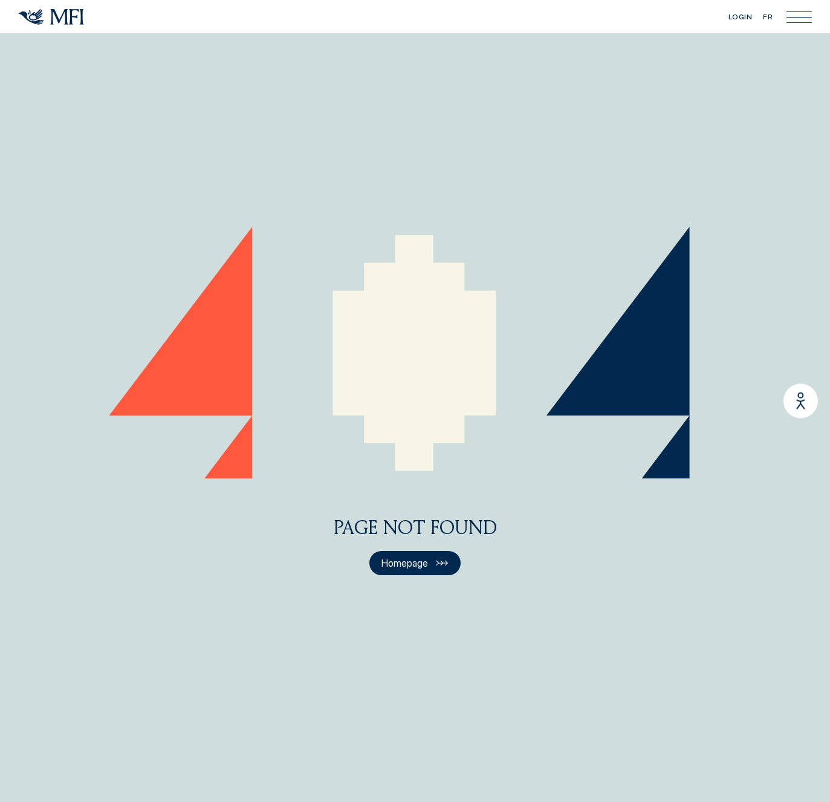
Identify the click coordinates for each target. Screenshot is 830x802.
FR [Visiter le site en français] (768, 16)
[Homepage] (51, 17)
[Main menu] (799, 17)
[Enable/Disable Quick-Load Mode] (800, 400)
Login (740, 16)
